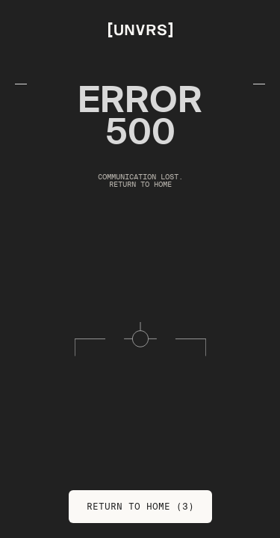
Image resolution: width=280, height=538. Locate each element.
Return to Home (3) (140, 506)
